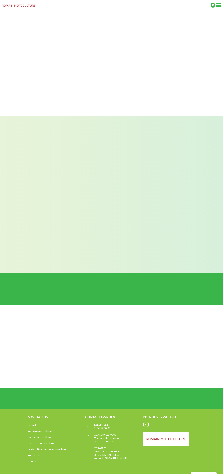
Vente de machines (39, 437)
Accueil (32, 425)
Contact (33, 461)
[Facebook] (146, 424)
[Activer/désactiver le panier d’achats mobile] (213, 5)
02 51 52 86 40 (102, 428)
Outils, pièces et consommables (47, 449)
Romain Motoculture (40, 431)
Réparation (34, 455)
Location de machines (41, 443)
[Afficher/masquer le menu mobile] (218, 5)
